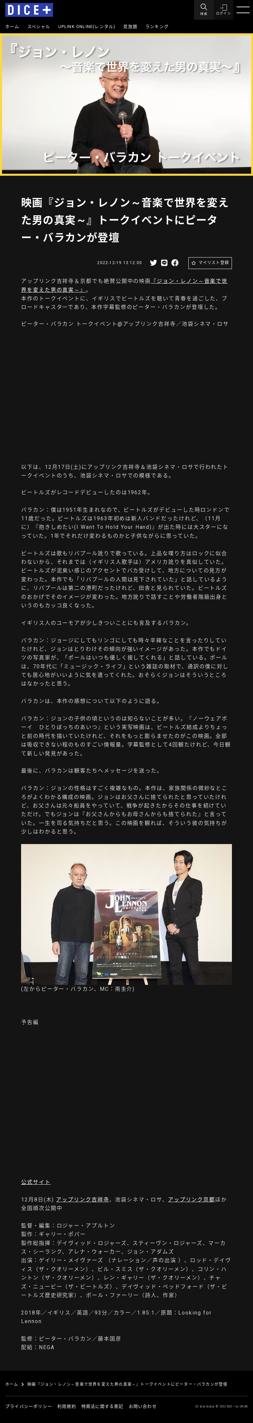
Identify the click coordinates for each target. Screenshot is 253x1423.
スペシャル (38, 26)
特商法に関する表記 (102, 1406)
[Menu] (203, 10)
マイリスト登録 (214, 262)
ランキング (157, 26)
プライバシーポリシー (28, 1406)
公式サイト (36, 1182)
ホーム (12, 26)
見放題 (130, 26)
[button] (223, 10)
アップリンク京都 (191, 1199)
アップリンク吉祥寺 (82, 1199)
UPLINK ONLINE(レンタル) (87, 26)
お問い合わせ (143, 1406)
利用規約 (66, 1406)
